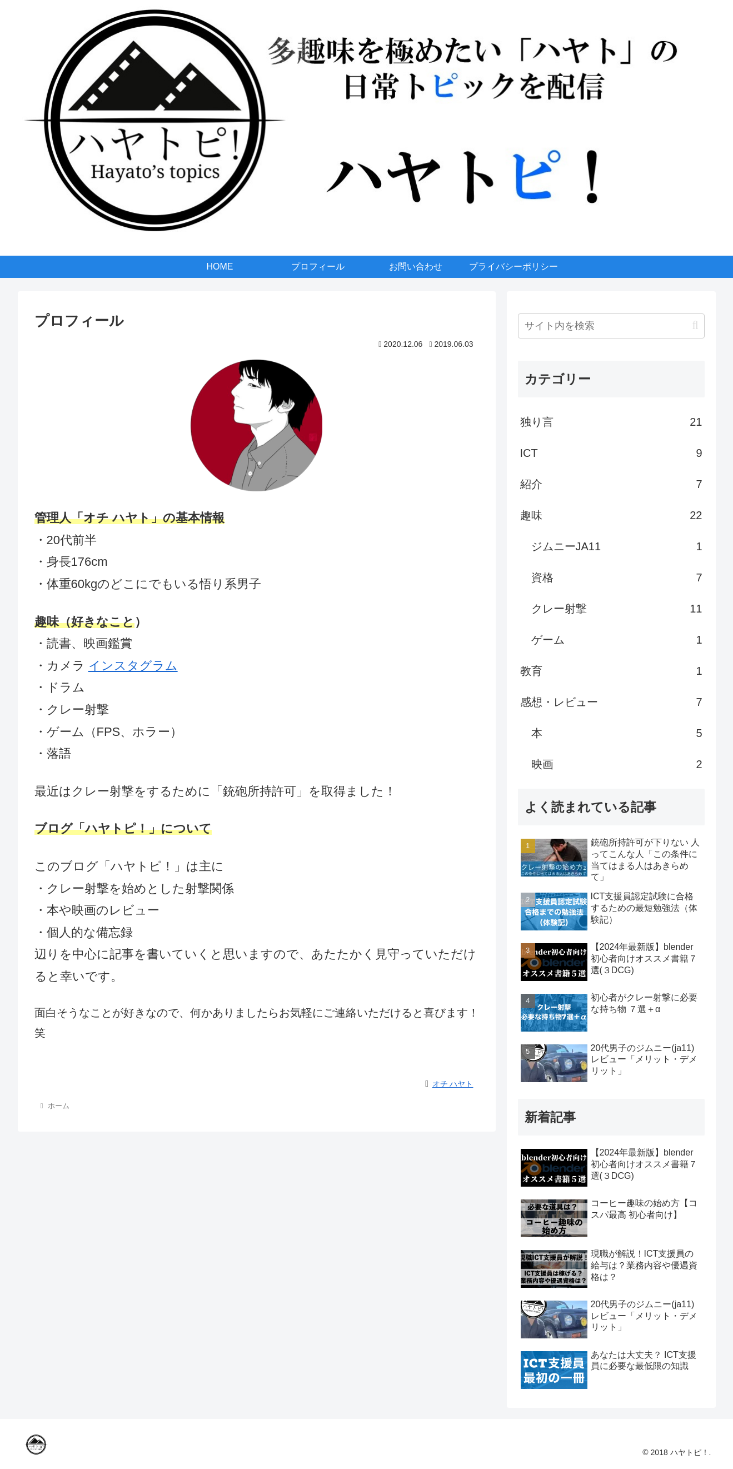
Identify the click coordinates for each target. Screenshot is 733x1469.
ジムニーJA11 (616, 546)
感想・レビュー (611, 702)
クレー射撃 (616, 609)
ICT (611, 453)
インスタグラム (133, 666)
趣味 (611, 515)
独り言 (611, 422)
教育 (611, 671)
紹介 (611, 484)
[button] (694, 325)
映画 (616, 764)
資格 (616, 577)
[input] (611, 325)
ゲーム (616, 640)
